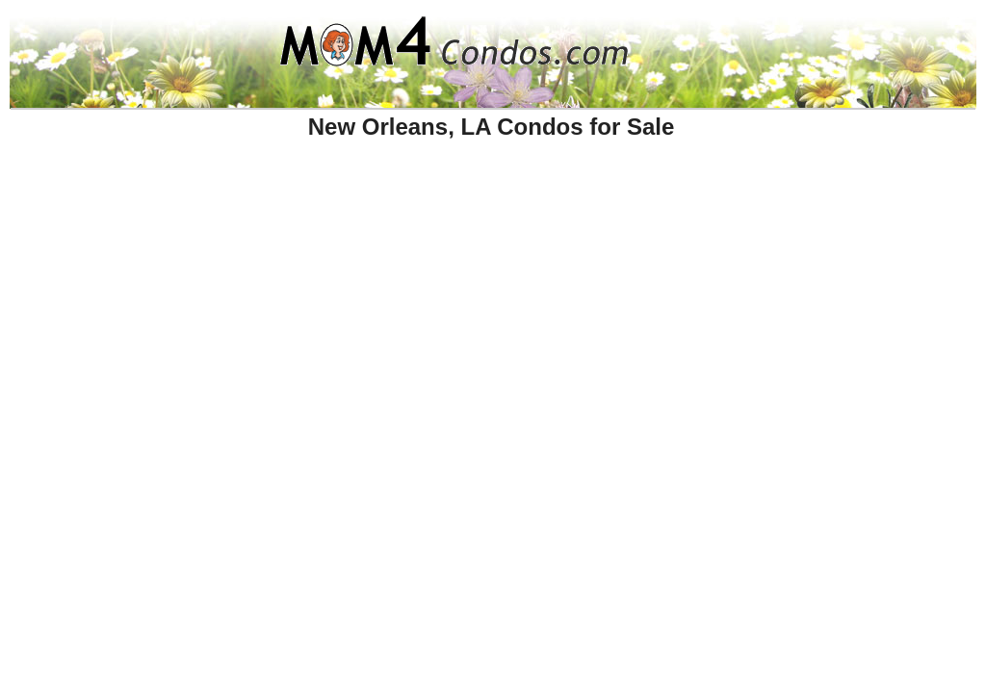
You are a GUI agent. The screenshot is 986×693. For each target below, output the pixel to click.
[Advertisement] (416, 195)
